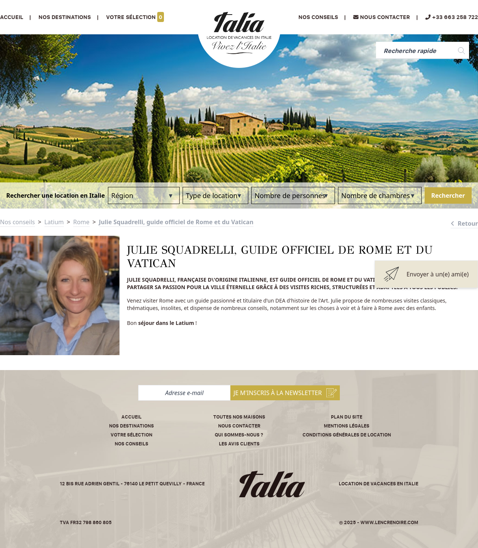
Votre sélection (135, 17)
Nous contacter (239, 426)
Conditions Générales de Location (346, 435)
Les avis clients (239, 444)
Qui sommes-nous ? (239, 435)
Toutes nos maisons (239, 417)
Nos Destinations (64, 17)
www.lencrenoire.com (389, 522)
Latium (54, 222)
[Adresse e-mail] (184, 393)
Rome (81, 222)
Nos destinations (131, 426)
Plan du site (346, 417)
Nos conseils (318, 17)
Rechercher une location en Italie (55, 195)
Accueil (11, 17)
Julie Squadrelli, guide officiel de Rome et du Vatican (176, 222)
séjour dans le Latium (166, 322)
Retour (464, 223)
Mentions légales (346, 426)
